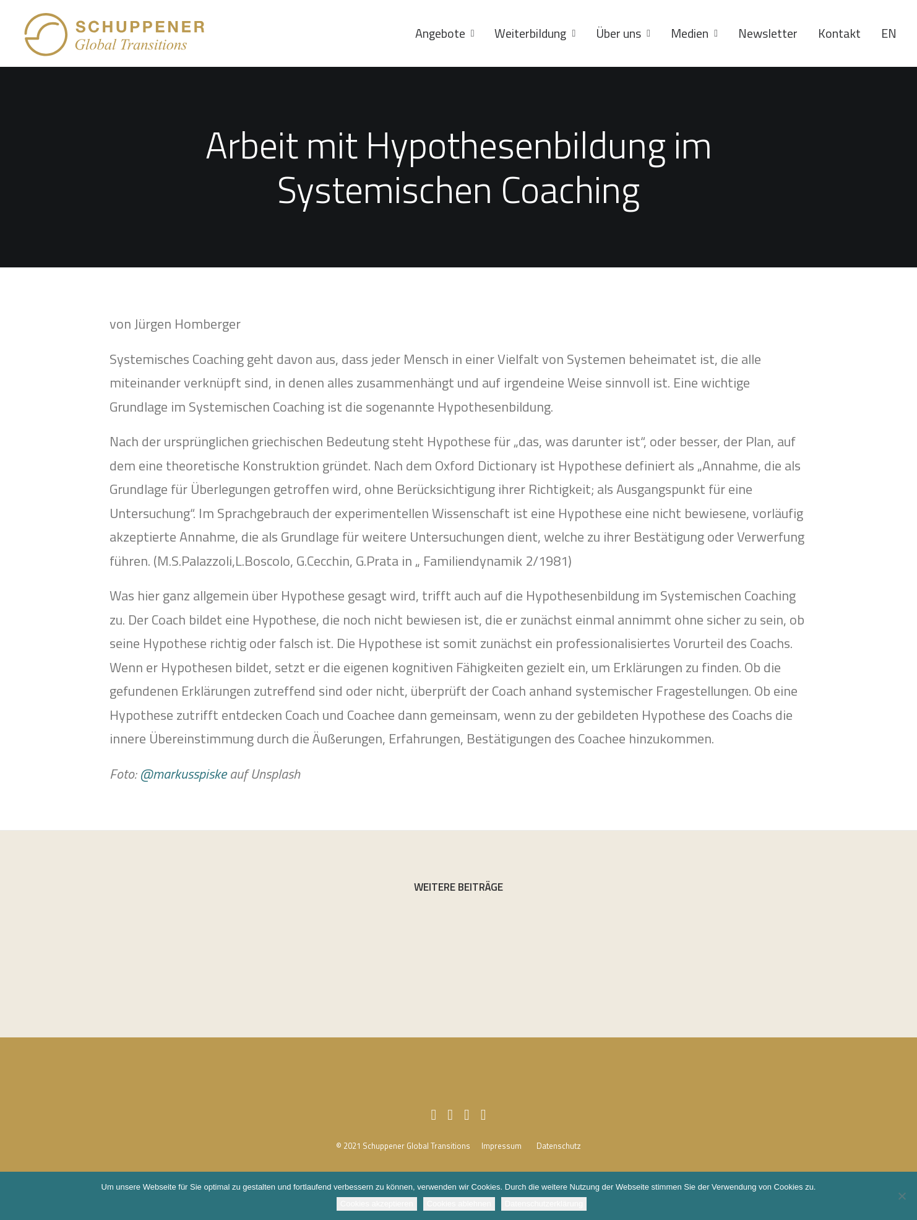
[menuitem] (449, 33)
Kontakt (839, 33)
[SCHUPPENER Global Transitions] (115, 33)
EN (889, 33)
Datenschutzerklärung (544, 1203)
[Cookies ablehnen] (901, 1196)
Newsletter (768, 33)
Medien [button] (694, 33)
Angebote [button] (445, 33)
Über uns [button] (623, 33)
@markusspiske (183, 773)
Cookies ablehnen (459, 1203)
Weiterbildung (534, 33)
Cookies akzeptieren (376, 1203)
